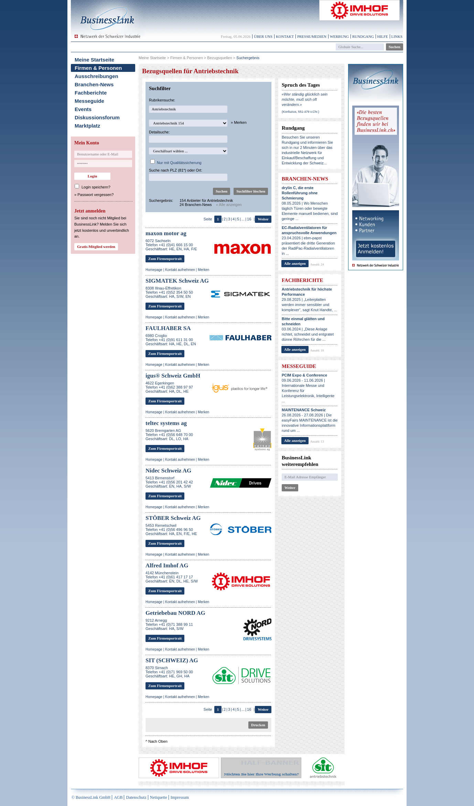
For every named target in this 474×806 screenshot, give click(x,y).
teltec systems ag (166, 423)
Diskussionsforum (97, 117)
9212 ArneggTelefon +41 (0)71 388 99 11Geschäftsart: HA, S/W (169, 624)
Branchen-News (94, 84)
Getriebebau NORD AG (175, 613)
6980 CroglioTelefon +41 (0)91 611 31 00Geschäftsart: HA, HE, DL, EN (171, 340)
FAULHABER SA (168, 328)
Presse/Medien (311, 36)
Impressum (180, 797)
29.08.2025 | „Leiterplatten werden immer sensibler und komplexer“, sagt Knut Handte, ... (309, 299)
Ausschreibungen (96, 76)
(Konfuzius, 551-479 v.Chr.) (300, 111)
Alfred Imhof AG (167, 565)
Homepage (154, 270)
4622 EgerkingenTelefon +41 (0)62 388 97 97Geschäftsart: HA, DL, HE (169, 387)
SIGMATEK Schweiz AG (177, 280)
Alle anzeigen (295, 263)
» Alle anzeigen (229, 205)
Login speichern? (96, 187)
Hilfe (382, 36)
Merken (203, 270)
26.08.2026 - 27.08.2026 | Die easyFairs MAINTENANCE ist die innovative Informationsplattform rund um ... (310, 420)
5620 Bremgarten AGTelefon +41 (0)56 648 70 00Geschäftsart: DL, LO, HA (169, 434)
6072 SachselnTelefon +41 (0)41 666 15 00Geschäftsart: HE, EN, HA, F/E (171, 245)
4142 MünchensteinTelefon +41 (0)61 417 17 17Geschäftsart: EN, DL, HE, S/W (172, 577)
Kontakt (285, 36)
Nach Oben (158, 741)
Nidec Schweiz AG (168, 470)
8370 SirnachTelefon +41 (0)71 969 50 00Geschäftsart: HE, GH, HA (169, 672)
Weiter (263, 219)
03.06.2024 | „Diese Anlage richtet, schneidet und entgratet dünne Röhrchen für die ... (308, 329)
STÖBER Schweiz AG (173, 518)
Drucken (258, 725)
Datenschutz (136, 797)
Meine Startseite (94, 60)
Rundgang (363, 36)
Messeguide (89, 101)
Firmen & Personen (98, 68)
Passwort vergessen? (95, 195)
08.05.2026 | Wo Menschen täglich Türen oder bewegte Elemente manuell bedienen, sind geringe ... (310, 203)
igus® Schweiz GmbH (173, 375)
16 (249, 219)
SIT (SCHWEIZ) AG (172, 660)
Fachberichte (91, 93)
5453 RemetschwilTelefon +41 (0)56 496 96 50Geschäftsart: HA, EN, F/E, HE (171, 529)
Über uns (263, 36)
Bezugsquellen (219, 58)
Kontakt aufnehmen (180, 270)
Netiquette (158, 797)
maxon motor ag (166, 233)
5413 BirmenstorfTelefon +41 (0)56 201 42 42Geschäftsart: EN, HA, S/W (169, 482)
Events (83, 109)
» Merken (239, 122)
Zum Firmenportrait (165, 259)
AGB (118, 797)
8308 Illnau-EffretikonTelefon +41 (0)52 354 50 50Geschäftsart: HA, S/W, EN (169, 292)
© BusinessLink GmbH (91, 797)
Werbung (339, 36)
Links (396, 36)
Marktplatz (87, 126)
